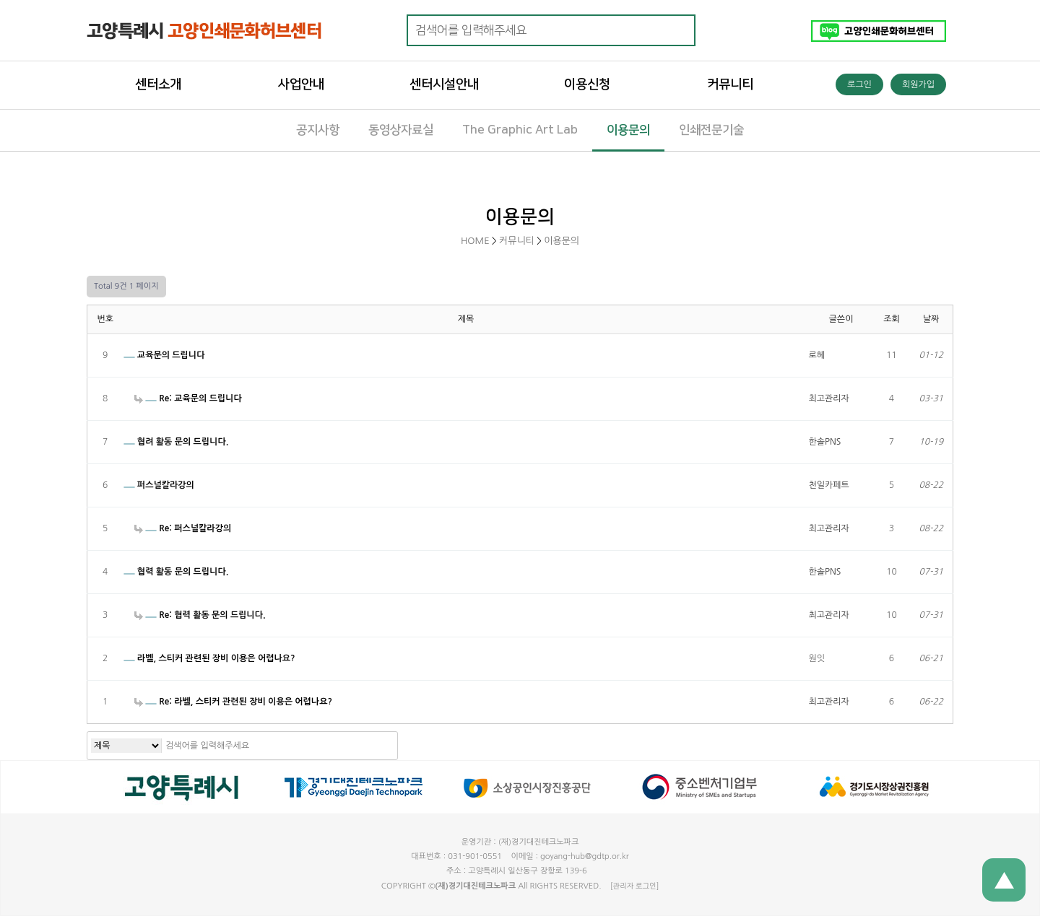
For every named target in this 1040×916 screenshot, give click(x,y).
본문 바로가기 (0, 0)
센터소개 (158, 84)
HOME (475, 240)
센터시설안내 (444, 84)
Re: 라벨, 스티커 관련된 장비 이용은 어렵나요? (233, 701)
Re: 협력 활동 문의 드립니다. (200, 615)
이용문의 (561, 240)
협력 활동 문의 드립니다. (176, 571)
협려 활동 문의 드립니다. (176, 441)
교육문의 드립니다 (164, 355)
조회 (891, 319)
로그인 (859, 84)
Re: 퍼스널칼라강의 (183, 528)
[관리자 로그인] (634, 885)
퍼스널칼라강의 (159, 485)
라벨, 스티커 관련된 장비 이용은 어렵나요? (209, 658)
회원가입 (918, 84)
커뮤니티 (730, 84)
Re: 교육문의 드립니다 (188, 398)
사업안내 (301, 84)
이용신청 (587, 84)
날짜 (931, 319)
